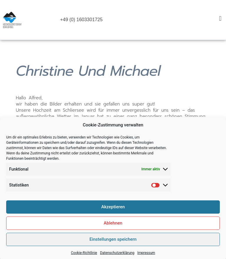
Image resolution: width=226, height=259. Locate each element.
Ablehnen (113, 227)
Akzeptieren (113, 211)
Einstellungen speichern (113, 244)
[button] (220, 18)
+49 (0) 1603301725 (81, 19)
